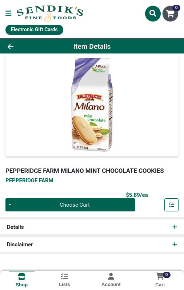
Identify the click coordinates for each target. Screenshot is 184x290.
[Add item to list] (171, 204)
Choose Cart (75, 205)
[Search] (152, 13)
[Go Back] (27, 46)
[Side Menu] (8, 13)
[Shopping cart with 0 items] (170, 13)
